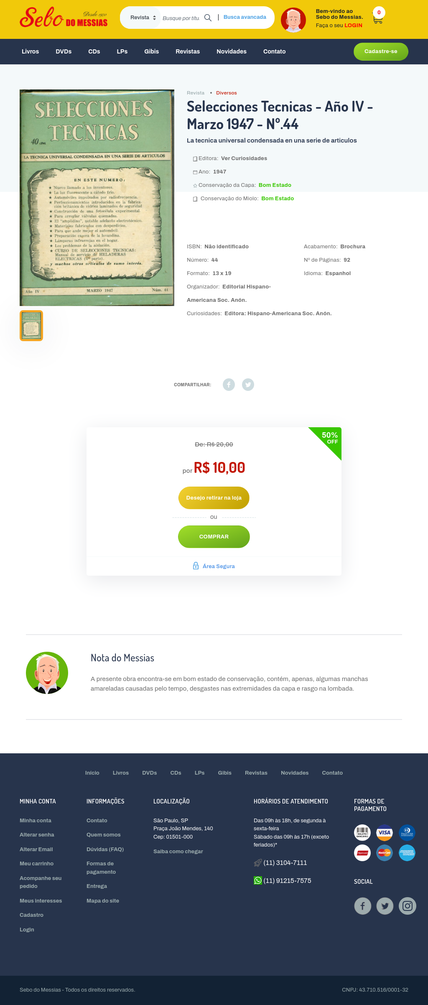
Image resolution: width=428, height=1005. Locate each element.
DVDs (63, 51)
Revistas (188, 51)
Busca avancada (245, 17)
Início (92, 773)
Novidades (232, 51)
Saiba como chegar (178, 852)
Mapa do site (103, 901)
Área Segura (214, 566)
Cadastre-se (380, 51)
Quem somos (104, 835)
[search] (182, 17)
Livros (30, 51)
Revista (195, 92)
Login (27, 930)
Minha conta (35, 821)
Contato (274, 51)
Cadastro (31, 915)
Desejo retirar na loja (214, 498)
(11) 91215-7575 (282, 880)
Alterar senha (37, 835)
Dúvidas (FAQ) (105, 849)
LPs (122, 51)
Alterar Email (36, 849)
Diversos (226, 92)
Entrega (97, 886)
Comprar (214, 537)
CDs (94, 51)
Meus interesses (41, 901)
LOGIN (353, 25)
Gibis (151, 51)
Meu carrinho (37, 864)
